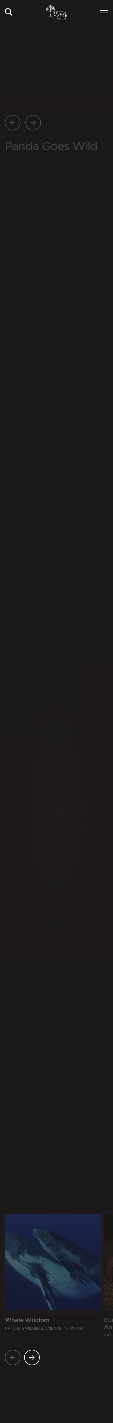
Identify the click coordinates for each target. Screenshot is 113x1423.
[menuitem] (8, 12)
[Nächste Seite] (33, 122)
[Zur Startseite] (56, 12)
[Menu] (104, 12)
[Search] (8, 12)
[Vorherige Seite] (12, 122)
